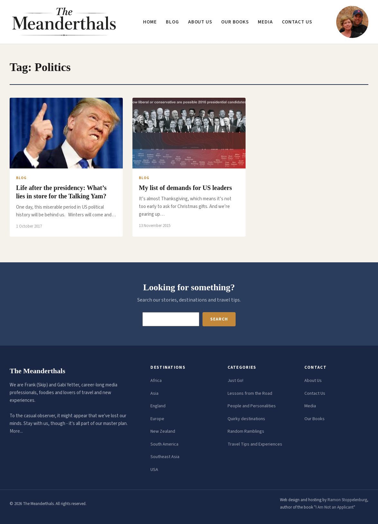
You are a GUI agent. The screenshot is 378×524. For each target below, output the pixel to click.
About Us (313, 380)
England (158, 406)
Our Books (235, 22)
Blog (172, 22)
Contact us (297, 22)
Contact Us (314, 393)
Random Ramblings (246, 431)
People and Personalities (252, 406)
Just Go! (235, 380)
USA (154, 469)
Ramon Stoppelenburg (347, 500)
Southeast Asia (164, 457)
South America (164, 444)
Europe (157, 419)
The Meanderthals (37, 371)
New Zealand (162, 431)
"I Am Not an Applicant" (334, 507)
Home (150, 22)
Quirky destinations (246, 419)
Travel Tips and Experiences (255, 444)
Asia (154, 393)
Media (265, 22)
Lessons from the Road (250, 393)
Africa (156, 380)
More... (16, 431)
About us (200, 22)
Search (219, 319)
